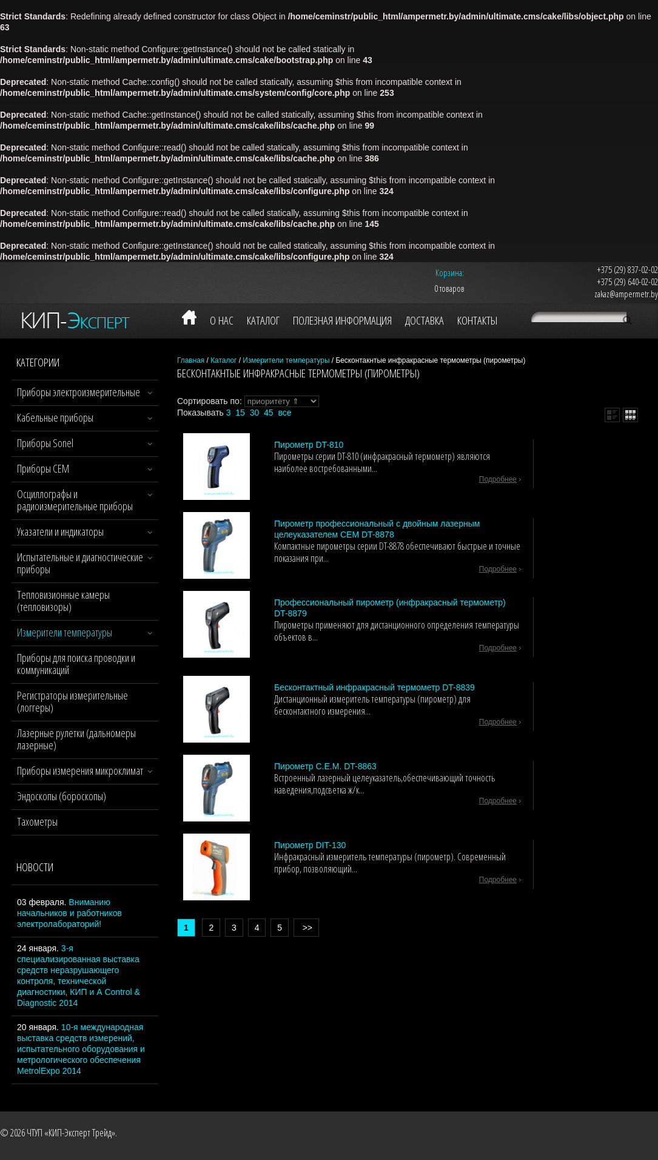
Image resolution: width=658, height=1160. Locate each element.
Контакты (477, 320)
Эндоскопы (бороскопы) (61, 796)
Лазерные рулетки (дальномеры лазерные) (76, 739)
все (284, 412)
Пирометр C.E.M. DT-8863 (325, 766)
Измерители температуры (64, 632)
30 (255, 412)
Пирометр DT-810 (308, 445)
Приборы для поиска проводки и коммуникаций (76, 664)
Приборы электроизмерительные (78, 392)
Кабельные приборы (55, 417)
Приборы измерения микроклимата (82, 770)
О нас (221, 320)
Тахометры (37, 821)
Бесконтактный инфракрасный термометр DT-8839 (374, 687)
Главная (190, 360)
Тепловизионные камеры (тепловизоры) (63, 600)
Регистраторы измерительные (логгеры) (72, 701)
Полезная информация (342, 320)
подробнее (498, 479)
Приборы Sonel (45, 443)
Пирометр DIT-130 (310, 845)
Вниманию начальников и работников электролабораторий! (69, 913)
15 (240, 412)
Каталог (263, 320)
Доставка (424, 320)
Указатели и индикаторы (60, 531)
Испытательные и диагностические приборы (80, 563)
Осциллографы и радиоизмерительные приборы (75, 500)
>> (306, 927)
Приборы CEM (43, 468)
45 (269, 412)
